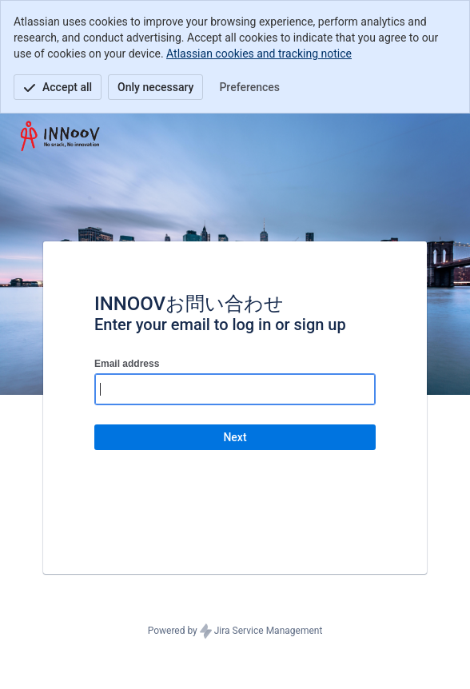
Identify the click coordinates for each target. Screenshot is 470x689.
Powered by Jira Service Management (235, 631)
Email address (126, 363)
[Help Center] (61, 136)
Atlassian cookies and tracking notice (259, 53)
